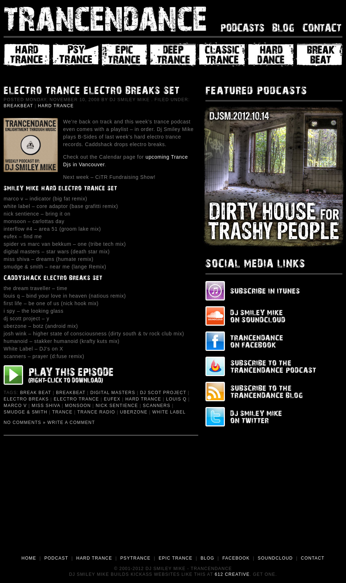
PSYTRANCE (135, 558)
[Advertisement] (173, 500)
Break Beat (35, 392)
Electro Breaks (26, 399)
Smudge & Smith (25, 412)
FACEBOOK (236, 558)
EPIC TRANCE (175, 558)
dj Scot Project (163, 392)
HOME (29, 558)
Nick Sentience (117, 405)
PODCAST (56, 558)
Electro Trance (76, 399)
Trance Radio (96, 412)
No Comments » (25, 422)
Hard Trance (56, 105)
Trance (62, 412)
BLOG (207, 558)
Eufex (112, 399)
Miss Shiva (46, 405)
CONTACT (313, 558)
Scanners (156, 405)
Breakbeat (18, 105)
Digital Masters (112, 392)
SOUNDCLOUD (275, 558)
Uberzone (133, 412)
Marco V (15, 405)
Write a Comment (71, 422)
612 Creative (232, 574)
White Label (169, 412)
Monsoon (78, 405)
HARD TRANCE (94, 558)
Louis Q (176, 399)
